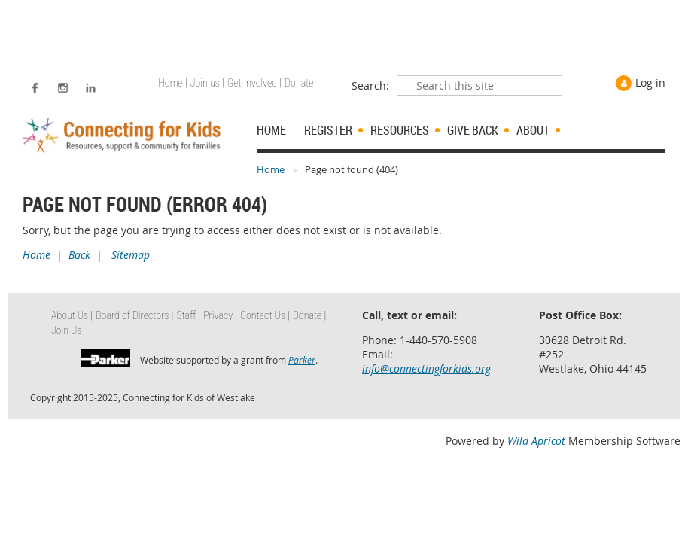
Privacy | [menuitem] (220, 315)
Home (271, 169)
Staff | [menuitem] (188, 315)
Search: (370, 85)
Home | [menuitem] (172, 83)
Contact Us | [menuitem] (265, 315)
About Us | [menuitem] (72, 315)
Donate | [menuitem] (309, 315)
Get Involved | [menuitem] (254, 83)
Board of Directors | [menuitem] (134, 315)
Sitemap (130, 255)
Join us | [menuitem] (207, 83)
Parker (301, 360)
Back (79, 255)
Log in (650, 82)
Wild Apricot (536, 441)
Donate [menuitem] (299, 83)
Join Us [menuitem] (66, 330)
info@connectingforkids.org (426, 368)
